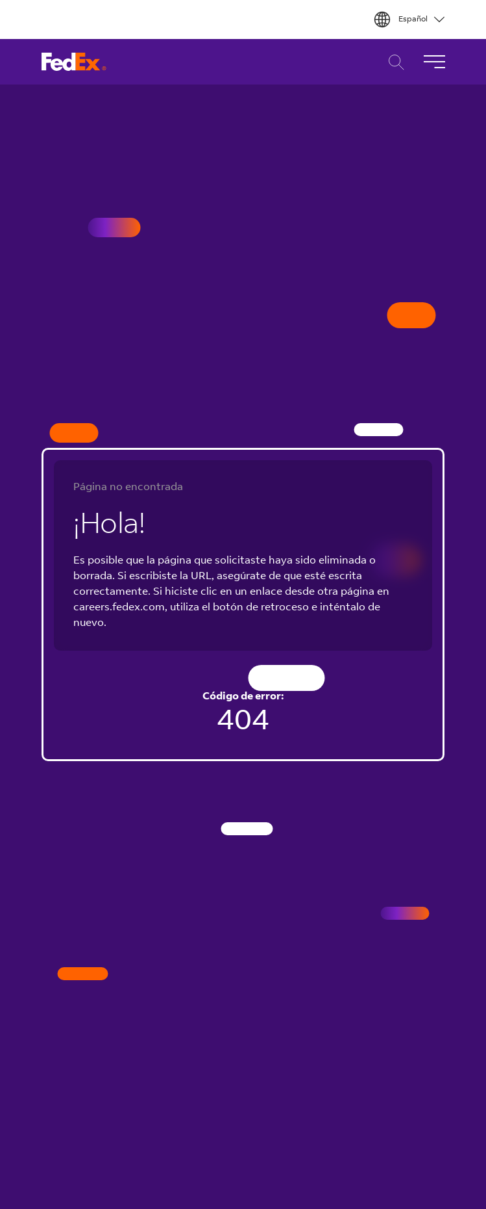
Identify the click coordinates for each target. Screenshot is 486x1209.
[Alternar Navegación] (434, 61)
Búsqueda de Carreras (393, 62)
